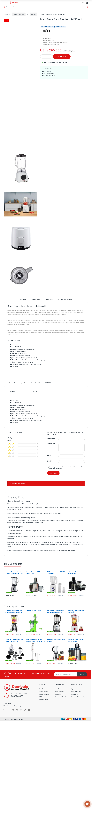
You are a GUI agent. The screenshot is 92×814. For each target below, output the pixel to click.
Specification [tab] (37, 299)
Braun (35, 391)
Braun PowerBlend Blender (35, 383)
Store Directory (59, 691)
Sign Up (82, 674)
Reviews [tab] (49, 299)
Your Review (51, 443)
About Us (58, 689)
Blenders (33, 14)
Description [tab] (24, 299)
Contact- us (74, 694)
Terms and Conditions (61, 697)
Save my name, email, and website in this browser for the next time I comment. (67, 467)
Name (49, 455)
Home (6, 14)
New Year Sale (43, 689)
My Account (74, 689)
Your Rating (51, 438)
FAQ (40, 697)
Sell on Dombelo (44, 694)
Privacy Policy (43, 699)
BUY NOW (63, 56)
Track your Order (76, 691)
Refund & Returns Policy (78, 697)
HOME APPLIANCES (18, 14)
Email (49, 461)
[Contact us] (87, 804)
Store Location (43, 691)
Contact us (58, 694)
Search (85, 7)
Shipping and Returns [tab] (64, 299)
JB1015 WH (47, 383)
